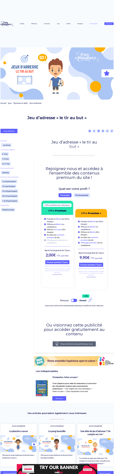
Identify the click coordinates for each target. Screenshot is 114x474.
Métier (68, 23)
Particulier (65, 195)
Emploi (22, 23)
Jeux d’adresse (35, 103)
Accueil (3, 103)
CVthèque (34, 23)
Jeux (58, 23)
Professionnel (81, 195)
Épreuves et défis (21, 103)
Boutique (80, 23)
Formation (47, 23)
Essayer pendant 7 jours (57, 262)
